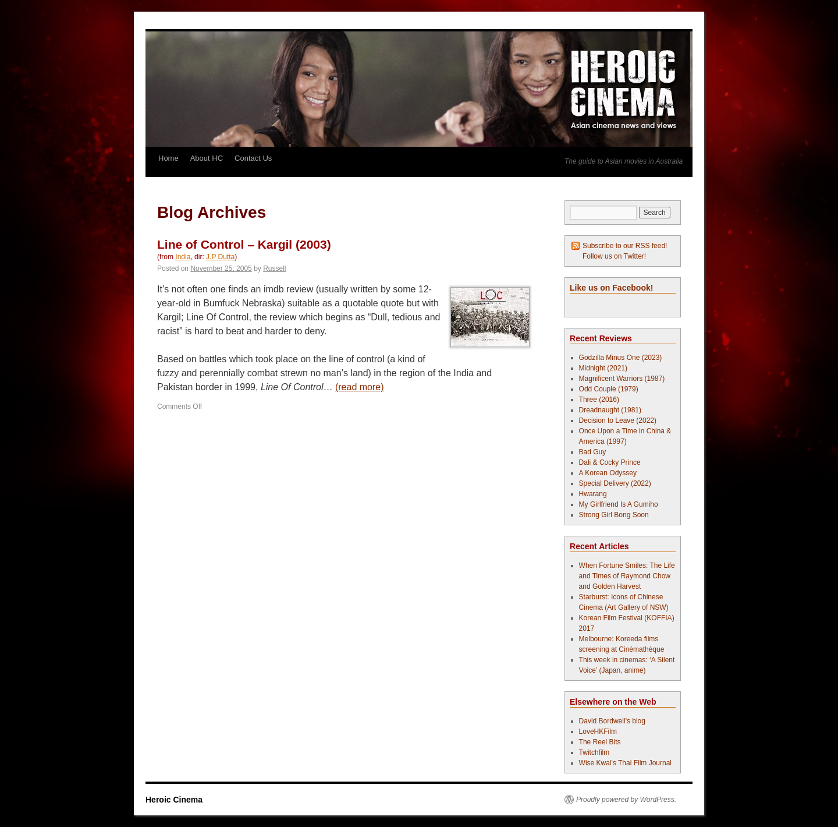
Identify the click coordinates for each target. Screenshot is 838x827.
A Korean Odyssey (608, 473)
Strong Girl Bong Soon (614, 515)
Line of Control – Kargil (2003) (244, 244)
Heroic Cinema (174, 799)
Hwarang (593, 494)
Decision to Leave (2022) (617, 420)
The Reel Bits (600, 742)
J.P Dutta (220, 257)
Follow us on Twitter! (614, 256)
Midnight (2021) (603, 368)
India (182, 257)
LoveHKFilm (598, 731)
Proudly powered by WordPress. (626, 800)
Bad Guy (592, 452)
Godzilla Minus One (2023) (620, 358)
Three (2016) (599, 399)
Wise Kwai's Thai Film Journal (625, 763)
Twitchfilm (594, 752)
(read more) (359, 387)
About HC (206, 158)
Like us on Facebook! (611, 287)
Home (168, 158)
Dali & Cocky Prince (610, 462)
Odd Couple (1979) (608, 389)
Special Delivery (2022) (615, 483)
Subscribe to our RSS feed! (625, 246)
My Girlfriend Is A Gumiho (618, 504)
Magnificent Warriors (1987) (622, 378)
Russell (274, 268)
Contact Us (253, 158)
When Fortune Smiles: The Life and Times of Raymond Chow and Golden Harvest (627, 576)
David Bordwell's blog (612, 721)
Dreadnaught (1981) (610, 410)
